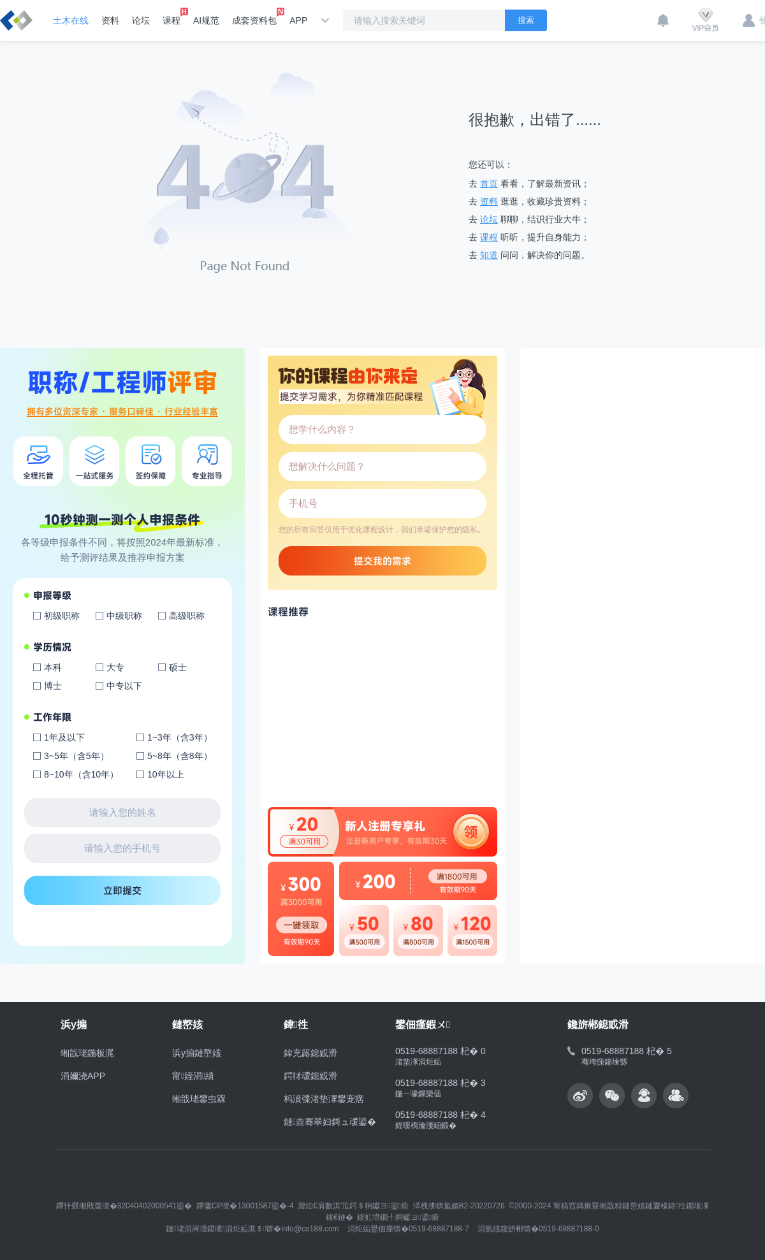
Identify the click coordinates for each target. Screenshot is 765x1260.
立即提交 (122, 890)
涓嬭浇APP (83, 1076)
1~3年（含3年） (179, 737)
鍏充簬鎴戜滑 (310, 1053)
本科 (53, 667)
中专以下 (124, 686)
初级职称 (62, 616)
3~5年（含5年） (76, 756)
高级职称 (187, 616)
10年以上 (165, 774)
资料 (110, 20)
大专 (115, 667)
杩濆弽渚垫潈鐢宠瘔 (324, 1099)
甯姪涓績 (193, 1076)
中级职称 (124, 616)
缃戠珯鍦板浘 (87, 1053)
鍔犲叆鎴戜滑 (310, 1076)
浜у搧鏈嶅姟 (196, 1053)
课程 (171, 16)
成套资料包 (254, 16)
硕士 (178, 667)
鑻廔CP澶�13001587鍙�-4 (245, 1205)
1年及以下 (64, 737)
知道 (489, 255)
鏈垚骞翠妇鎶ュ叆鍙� (330, 1122)
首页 (489, 183)
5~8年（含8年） (179, 756)
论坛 (141, 20)
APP (298, 20)
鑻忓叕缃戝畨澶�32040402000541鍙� (124, 1205)
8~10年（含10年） (81, 774)
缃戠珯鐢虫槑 (199, 1099)
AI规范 (206, 20)
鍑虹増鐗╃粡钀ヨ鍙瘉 (398, 1217)
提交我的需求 (382, 560)
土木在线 (71, 20)
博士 (53, 686)
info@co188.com (310, 1228)
